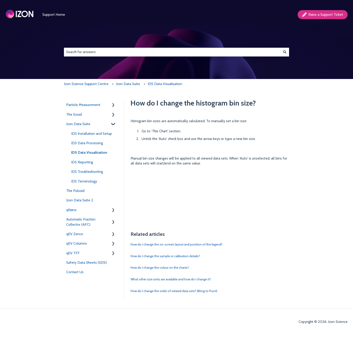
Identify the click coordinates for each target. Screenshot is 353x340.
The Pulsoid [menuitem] (75, 191)
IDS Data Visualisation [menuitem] (89, 152)
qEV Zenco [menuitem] (74, 234)
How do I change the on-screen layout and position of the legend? (176, 244)
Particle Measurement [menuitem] (83, 105)
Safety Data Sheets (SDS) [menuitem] (86, 262)
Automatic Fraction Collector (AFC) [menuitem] (80, 221)
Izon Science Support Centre (86, 84)
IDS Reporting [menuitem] (82, 162)
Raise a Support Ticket (322, 14)
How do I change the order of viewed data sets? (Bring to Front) (174, 291)
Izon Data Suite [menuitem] (78, 124)
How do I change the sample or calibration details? (165, 256)
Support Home (53, 14)
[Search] (285, 52)
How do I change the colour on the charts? (160, 268)
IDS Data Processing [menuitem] (87, 143)
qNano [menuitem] (71, 210)
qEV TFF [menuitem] (73, 253)
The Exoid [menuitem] (74, 114)
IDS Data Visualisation (165, 84)
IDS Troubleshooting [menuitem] (87, 171)
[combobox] (172, 52)
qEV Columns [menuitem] (76, 243)
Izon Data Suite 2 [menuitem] (79, 200)
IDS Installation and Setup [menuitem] (91, 133)
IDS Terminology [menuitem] (84, 181)
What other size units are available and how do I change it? (171, 279)
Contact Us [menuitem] (75, 272)
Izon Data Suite (128, 84)
